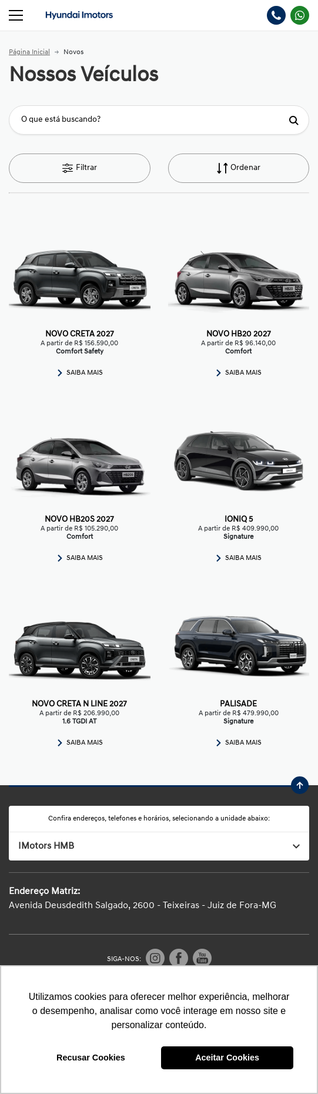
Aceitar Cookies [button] (227, 1057)
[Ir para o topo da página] (300, 785)
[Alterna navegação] (17, 15)
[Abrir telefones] (276, 15)
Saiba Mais (84, 372)
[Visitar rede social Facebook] (178, 959)
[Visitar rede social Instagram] (155, 959)
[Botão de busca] (293, 120)
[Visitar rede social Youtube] (202, 959)
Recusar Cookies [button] (90, 1057)
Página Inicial (29, 52)
